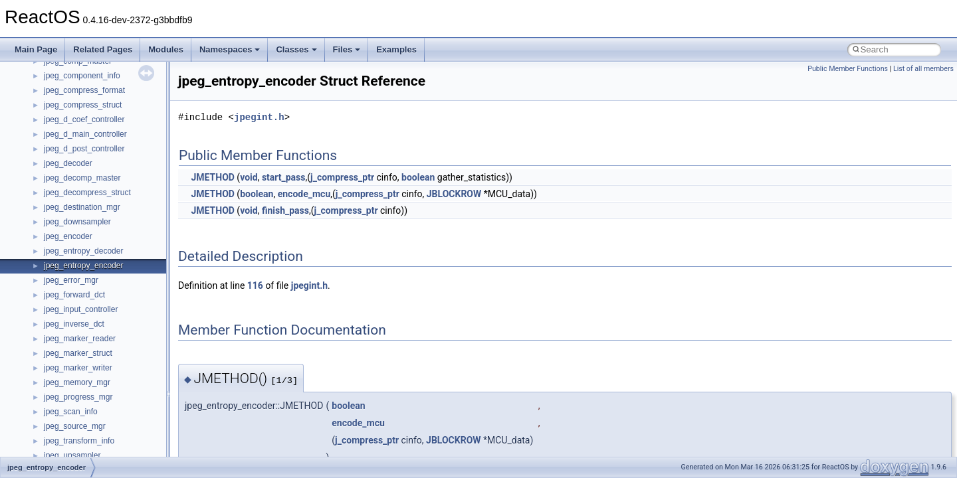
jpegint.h (259, 117)
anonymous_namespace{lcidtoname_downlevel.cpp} (137, 268)
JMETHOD (212, 177)
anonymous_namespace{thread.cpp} (108, 355)
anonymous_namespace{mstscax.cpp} (112, 282)
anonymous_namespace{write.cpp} (106, 385)
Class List (50, 78)
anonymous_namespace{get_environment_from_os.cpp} (144, 224)
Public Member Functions (847, 68)
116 (255, 285)
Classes (296, 49)
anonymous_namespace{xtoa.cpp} (105, 399)
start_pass (284, 177)
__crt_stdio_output (77, 107)
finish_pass (285, 210)
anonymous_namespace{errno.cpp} (106, 209)
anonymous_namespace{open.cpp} (106, 297)
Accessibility (65, 136)
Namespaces (230, 49)
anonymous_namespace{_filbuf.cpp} (108, 151)
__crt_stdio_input (74, 93)
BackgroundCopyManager (90, 429)
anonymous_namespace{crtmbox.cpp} (111, 195)
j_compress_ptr (342, 177)
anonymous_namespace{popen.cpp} (108, 312)
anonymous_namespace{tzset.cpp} (106, 370)
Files (347, 49)
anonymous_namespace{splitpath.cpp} (112, 326)
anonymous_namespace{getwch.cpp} (110, 253)
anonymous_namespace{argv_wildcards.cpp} (124, 166)
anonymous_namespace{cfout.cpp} (106, 180)
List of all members (923, 68)
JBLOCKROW (454, 194)
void (248, 177)
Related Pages (102, 49)
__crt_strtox (65, 122)
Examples (396, 49)
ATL (51, 414)
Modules (165, 49)
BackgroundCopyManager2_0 (97, 443)
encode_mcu (304, 194)
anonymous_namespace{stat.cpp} (104, 341)
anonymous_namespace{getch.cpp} (107, 239)
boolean (418, 177)
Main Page (36, 49)
